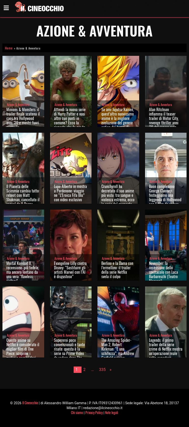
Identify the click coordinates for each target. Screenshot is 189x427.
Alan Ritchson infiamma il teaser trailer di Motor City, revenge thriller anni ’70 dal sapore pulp (164, 118)
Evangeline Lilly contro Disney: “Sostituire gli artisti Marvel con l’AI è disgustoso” (70, 269)
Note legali (111, 412)
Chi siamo (77, 412)
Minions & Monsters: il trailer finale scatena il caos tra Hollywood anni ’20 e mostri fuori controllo (23, 118)
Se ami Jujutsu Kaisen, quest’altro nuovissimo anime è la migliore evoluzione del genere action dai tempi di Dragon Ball (117, 120)
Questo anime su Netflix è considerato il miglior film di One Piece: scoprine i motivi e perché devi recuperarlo (22, 351)
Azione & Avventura (18, 104)
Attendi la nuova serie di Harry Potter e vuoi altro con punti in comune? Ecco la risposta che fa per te (70, 118)
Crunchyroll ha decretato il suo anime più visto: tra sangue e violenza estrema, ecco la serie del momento (118, 195)
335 (102, 369)
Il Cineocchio (30, 402)
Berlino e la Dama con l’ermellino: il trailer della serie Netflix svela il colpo (117, 269)
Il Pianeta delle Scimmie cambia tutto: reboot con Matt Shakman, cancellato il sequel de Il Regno (23, 195)
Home (9, 48)
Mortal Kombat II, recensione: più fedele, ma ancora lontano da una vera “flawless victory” (22, 272)
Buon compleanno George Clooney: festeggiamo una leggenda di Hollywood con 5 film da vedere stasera (165, 197)
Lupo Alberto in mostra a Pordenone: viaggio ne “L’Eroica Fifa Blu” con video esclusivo (70, 192)
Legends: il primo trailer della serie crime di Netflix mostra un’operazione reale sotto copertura (165, 349)
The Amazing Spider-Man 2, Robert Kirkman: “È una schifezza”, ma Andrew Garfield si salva (117, 349)
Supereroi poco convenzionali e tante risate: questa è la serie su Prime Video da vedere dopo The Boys (69, 351)
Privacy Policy (94, 412)
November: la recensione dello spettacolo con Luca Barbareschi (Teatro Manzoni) (163, 272)
